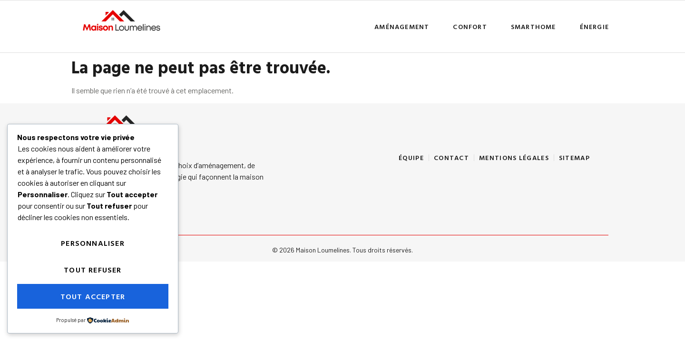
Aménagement (401, 26)
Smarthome (533, 26)
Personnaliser (93, 243)
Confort (470, 26)
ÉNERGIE (594, 26)
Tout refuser (92, 269)
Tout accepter (93, 296)
